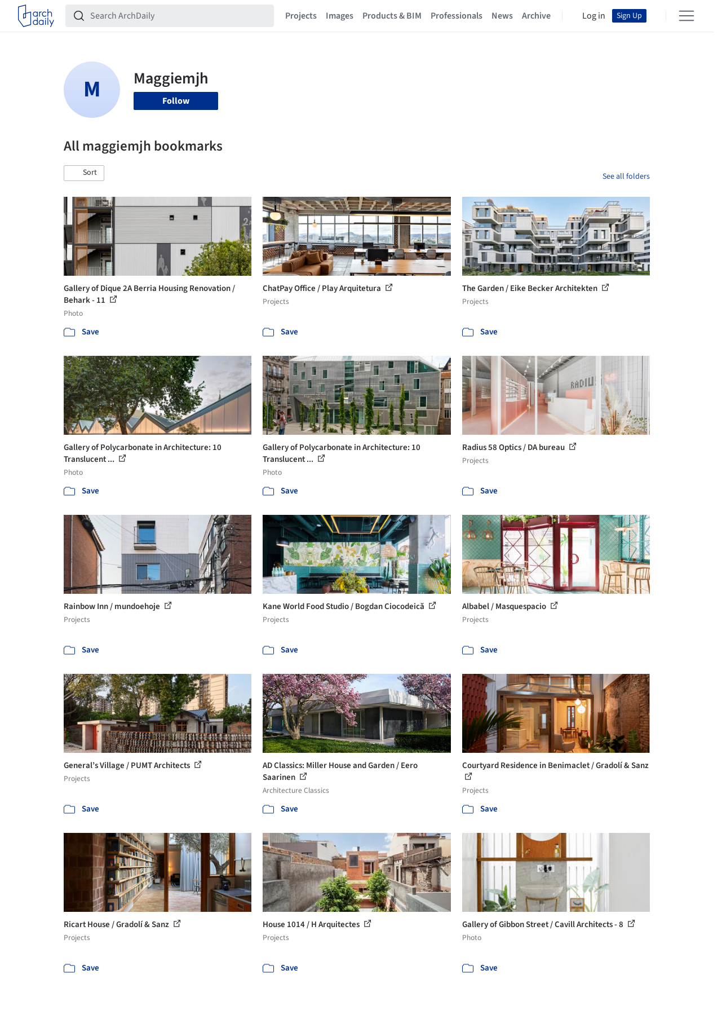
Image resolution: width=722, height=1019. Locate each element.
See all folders (626, 176)
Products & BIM (392, 16)
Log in (593, 16)
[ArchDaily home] (36, 16)
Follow (175, 101)
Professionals (456, 16)
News (502, 16)
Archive (536, 16)
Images (339, 16)
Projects (301, 16)
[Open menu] (686, 16)
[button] (84, 173)
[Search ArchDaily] (178, 16)
